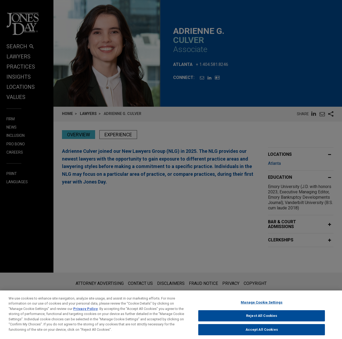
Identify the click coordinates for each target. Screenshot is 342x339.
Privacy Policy (85, 315)
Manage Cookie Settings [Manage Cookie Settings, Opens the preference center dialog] (261, 308)
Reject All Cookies (261, 322)
